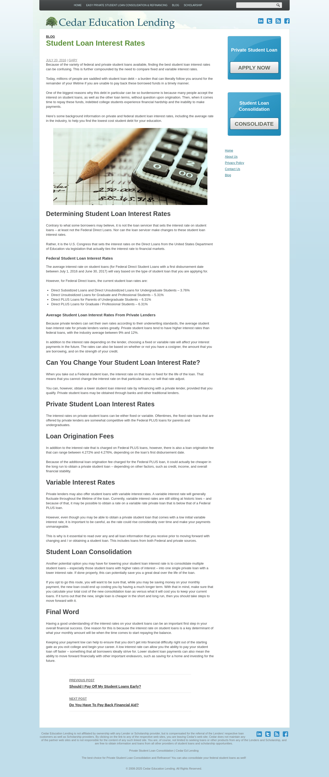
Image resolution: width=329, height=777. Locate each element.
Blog (175, 5)
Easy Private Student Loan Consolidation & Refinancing (126, 5)
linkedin (260, 21)
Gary (73, 60)
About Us (231, 157)
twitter (269, 21)
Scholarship (193, 5)
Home (77, 5)
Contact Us (232, 169)
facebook (287, 21)
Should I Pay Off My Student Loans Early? (130, 683)
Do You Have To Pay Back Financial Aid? (130, 701)
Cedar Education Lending (110, 23)
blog (278, 21)
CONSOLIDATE (254, 124)
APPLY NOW (254, 68)
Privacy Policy (234, 163)
